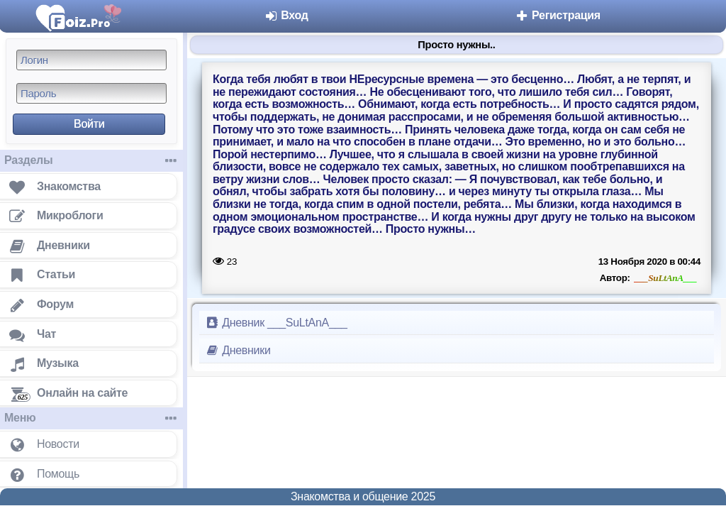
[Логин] (91, 60)
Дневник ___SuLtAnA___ (276, 323)
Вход (286, 15)
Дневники (238, 350)
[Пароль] (91, 93)
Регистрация (558, 15)
